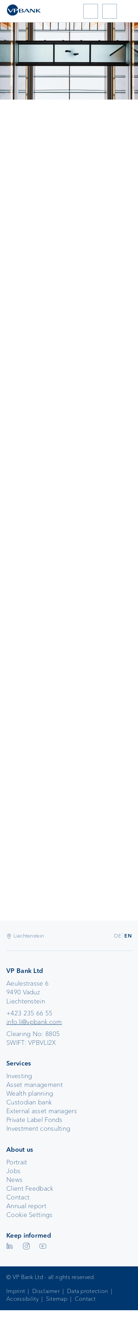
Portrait (16, 1162)
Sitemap (56, 1298)
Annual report (26, 1206)
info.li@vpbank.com (34, 1022)
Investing (19, 1076)
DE (117, 936)
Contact (17, 1197)
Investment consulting (38, 1128)
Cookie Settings (29, 1215)
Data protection (87, 1291)
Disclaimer (46, 1291)
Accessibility (22, 1298)
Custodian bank (29, 1102)
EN (128, 936)
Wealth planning (29, 1093)
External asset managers (41, 1111)
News (14, 1180)
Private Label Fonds (34, 1120)
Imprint (15, 1291)
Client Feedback (29, 1188)
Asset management (34, 1085)
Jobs (13, 1171)
